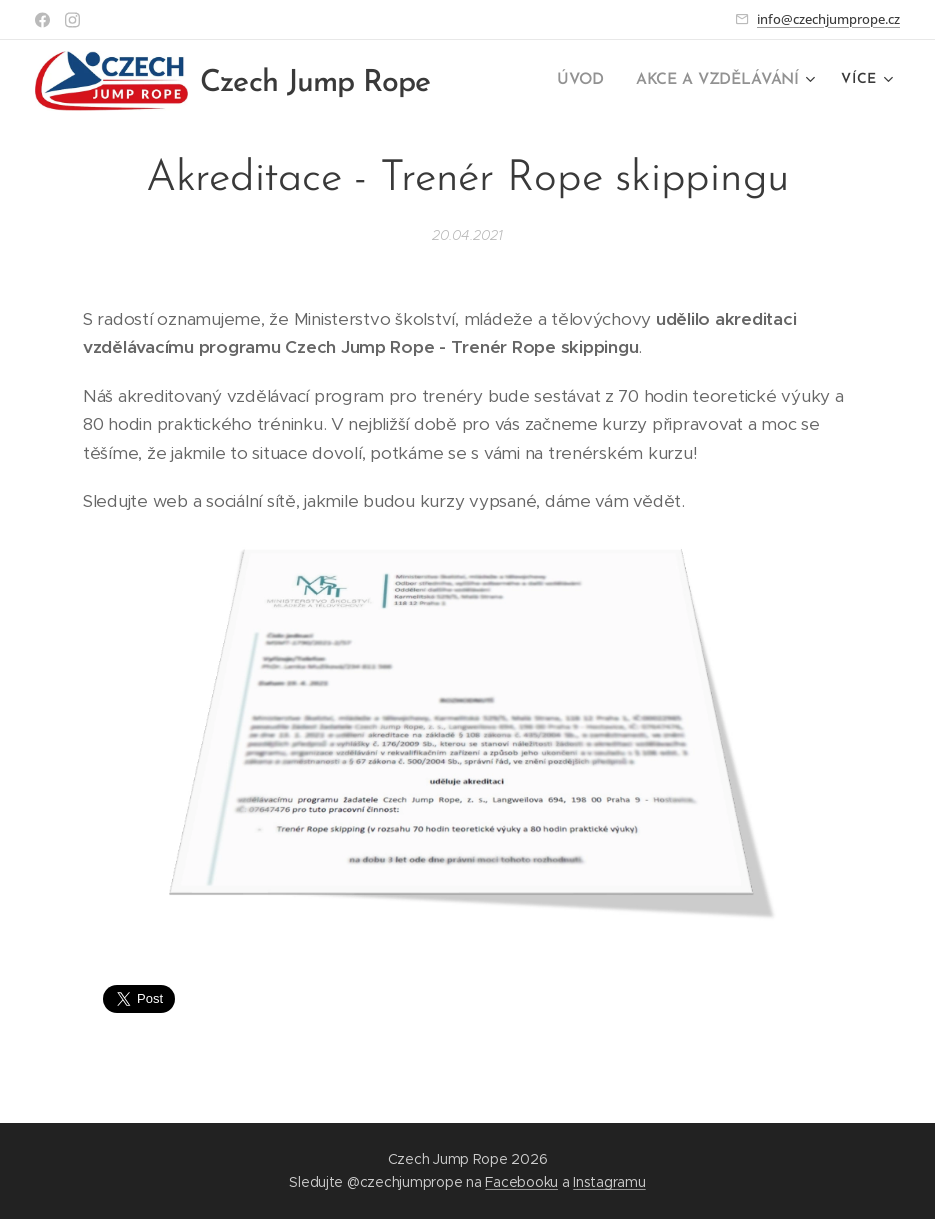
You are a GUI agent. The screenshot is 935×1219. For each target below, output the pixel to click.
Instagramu (609, 1182)
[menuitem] (588, 81)
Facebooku (521, 1182)
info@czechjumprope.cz (828, 19)
